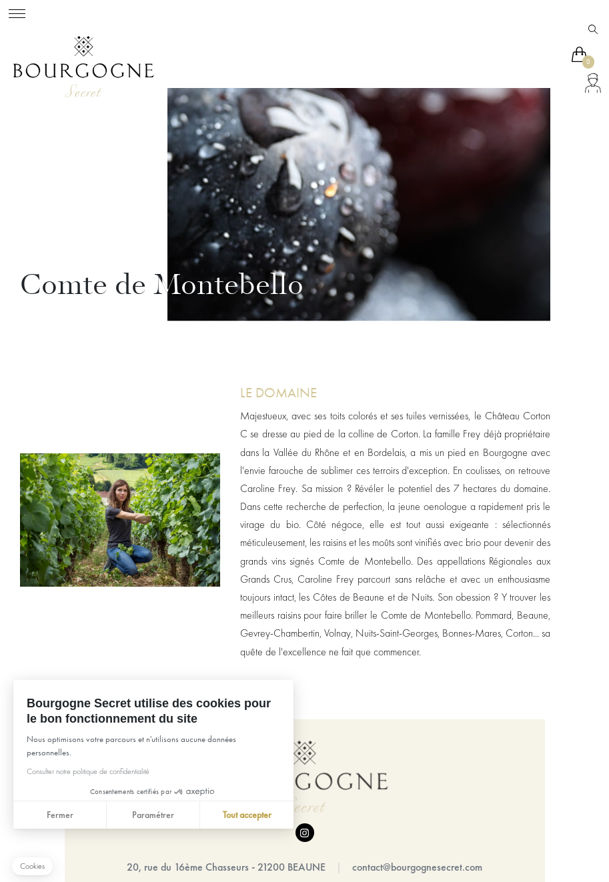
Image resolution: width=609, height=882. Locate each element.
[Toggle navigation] (17, 11)
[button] (32, 866)
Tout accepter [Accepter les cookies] (246, 815)
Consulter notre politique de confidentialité (87, 771)
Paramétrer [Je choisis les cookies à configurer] (153, 815)
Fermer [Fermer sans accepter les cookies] (59, 815)
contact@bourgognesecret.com (417, 867)
